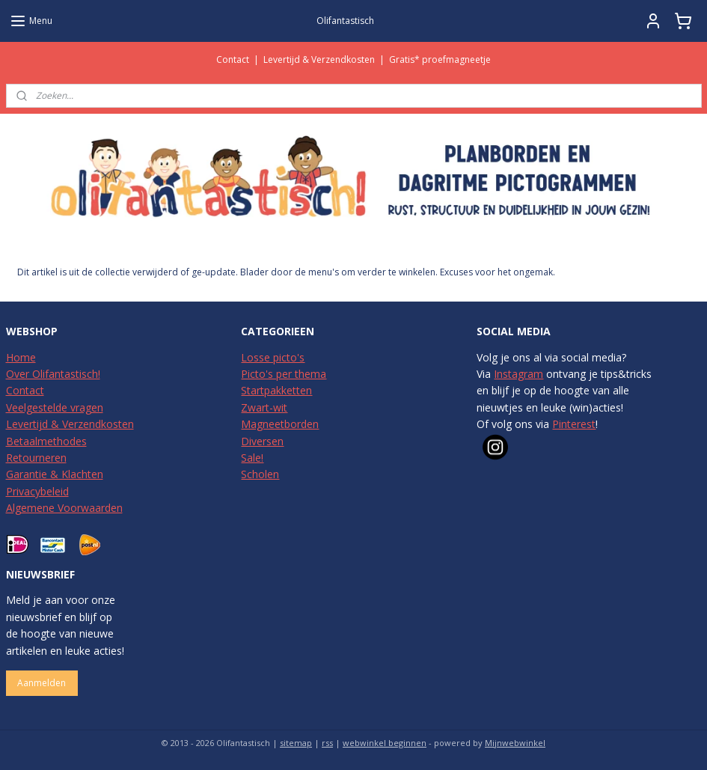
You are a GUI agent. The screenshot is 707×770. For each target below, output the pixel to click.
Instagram (518, 374)
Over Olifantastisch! (53, 374)
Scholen (260, 474)
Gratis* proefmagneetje (440, 59)
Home (21, 357)
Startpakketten (276, 390)
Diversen (262, 441)
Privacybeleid (37, 491)
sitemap (296, 742)
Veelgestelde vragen (54, 407)
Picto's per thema (283, 374)
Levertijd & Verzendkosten (319, 59)
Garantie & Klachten (54, 474)
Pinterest (574, 424)
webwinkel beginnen (384, 742)
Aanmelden (41, 682)
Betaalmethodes (46, 441)
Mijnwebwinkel (515, 742)
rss (327, 742)
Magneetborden (280, 424)
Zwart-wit (264, 407)
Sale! (252, 457)
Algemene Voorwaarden (64, 508)
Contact (232, 59)
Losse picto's (272, 357)
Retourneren (36, 457)
